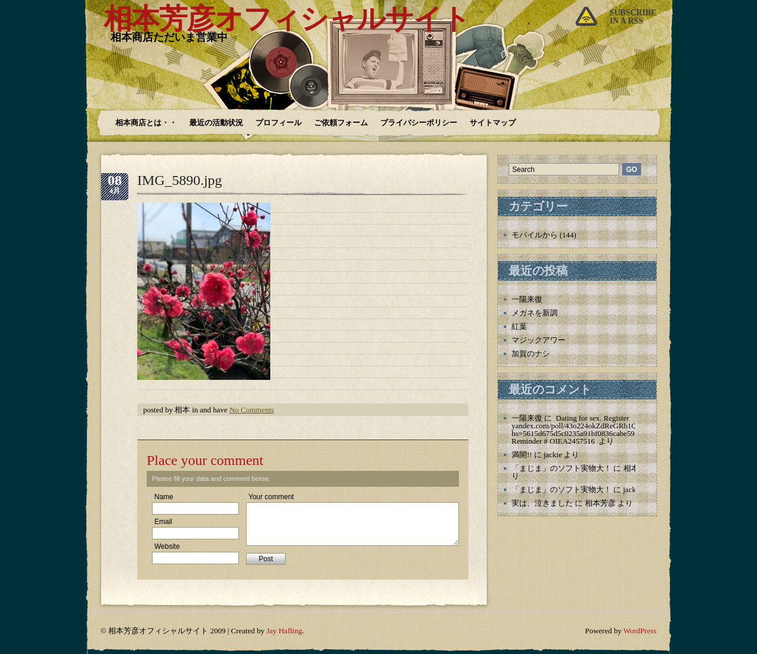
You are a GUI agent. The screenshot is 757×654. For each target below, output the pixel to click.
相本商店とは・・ (146, 122)
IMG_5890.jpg (179, 180)
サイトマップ (493, 122)
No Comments (251, 409)
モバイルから (535, 234)
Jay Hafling (284, 630)
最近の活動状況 (216, 122)
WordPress (639, 630)
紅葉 (519, 326)
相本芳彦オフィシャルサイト (286, 18)
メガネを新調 (535, 312)
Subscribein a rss (633, 16)
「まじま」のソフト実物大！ (562, 468)
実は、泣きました (542, 503)
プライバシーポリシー (418, 122)
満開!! (522, 454)
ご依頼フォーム (341, 122)
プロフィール (278, 122)
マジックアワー (538, 340)
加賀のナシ (531, 353)
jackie (553, 454)
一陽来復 (527, 299)
